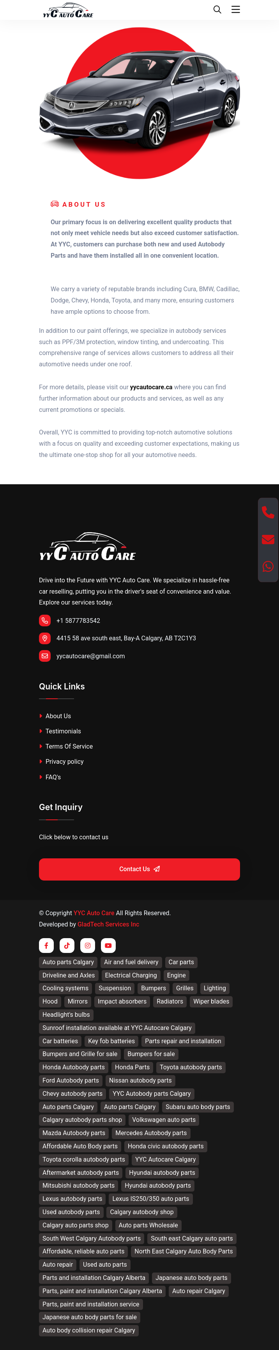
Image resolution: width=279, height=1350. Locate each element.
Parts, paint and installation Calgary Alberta (102, 1291)
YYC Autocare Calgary (165, 1159)
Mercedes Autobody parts (151, 1133)
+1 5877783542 (69, 620)
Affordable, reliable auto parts (83, 1251)
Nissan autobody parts (140, 1080)
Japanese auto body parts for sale (89, 1317)
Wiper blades (211, 1001)
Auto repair (57, 1264)
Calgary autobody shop (141, 1212)
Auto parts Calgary (68, 962)
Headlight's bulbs (66, 1014)
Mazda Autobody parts (73, 1133)
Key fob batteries (111, 1041)
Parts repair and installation (183, 1041)
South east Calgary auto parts (192, 1238)
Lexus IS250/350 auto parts (150, 1198)
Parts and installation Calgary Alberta (93, 1277)
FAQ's (50, 777)
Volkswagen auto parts (164, 1119)
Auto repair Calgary (198, 1291)
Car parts (181, 962)
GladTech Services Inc (108, 924)
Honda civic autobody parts (166, 1146)
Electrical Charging (131, 975)
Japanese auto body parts (191, 1277)
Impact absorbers (122, 1001)
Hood (50, 1001)
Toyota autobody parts (191, 1067)
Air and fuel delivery (131, 962)
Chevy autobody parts (72, 1093)
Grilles (185, 988)
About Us (55, 716)
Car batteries (60, 1041)
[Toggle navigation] (235, 10)
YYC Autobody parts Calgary (152, 1093)
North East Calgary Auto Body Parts (183, 1251)
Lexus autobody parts (72, 1198)
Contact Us (139, 869)
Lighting (215, 988)
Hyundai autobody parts (162, 1172)
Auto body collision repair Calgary (88, 1330)
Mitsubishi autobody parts (78, 1185)
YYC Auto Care (94, 913)
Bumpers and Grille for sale (79, 1054)
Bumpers (153, 988)
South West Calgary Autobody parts (91, 1238)
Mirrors (78, 1001)
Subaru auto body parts (198, 1107)
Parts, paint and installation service (91, 1304)
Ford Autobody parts (70, 1080)
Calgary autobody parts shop (82, 1119)
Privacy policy (61, 761)
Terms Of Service (66, 746)
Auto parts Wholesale (148, 1225)
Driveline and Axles (68, 975)
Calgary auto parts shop (75, 1225)
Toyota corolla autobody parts (83, 1159)
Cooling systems (65, 988)
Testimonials (60, 731)
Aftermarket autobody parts (80, 1172)
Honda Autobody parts (73, 1067)
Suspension (115, 988)
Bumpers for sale (151, 1054)
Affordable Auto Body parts (80, 1146)
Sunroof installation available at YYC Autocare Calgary (117, 1028)
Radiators (170, 1001)
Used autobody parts (71, 1212)
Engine (176, 975)
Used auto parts (105, 1264)
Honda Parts (132, 1067)
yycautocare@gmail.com (82, 656)
